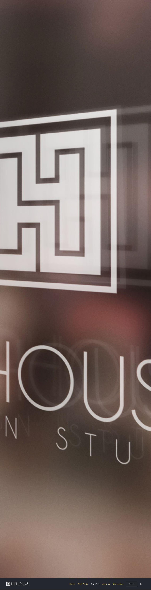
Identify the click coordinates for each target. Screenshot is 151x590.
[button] (141, 584)
